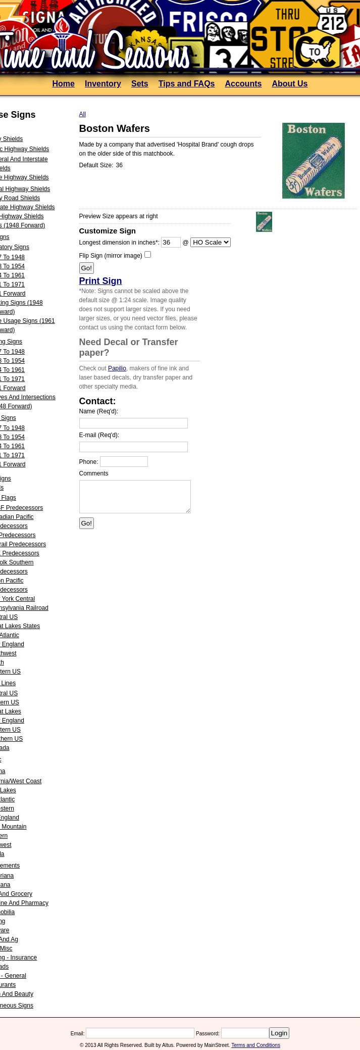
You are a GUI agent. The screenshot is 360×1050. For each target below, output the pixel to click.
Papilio (117, 368)
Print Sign (100, 281)
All (82, 114)
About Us (289, 83)
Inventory (103, 83)
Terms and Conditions (255, 1045)
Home (63, 83)
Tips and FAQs (187, 83)
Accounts (243, 83)
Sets (139, 83)
